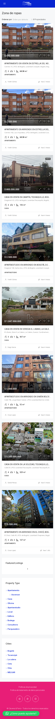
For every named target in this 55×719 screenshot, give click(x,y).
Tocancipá (12, 655)
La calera (12, 659)
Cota (10, 664)
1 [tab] (29, 570)
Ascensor (15, 595)
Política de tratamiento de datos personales (27, 690)
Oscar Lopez (12, 415)
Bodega (11, 620)
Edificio (11, 616)
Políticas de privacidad (28, 687)
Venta (48, 27)
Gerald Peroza (12, 483)
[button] (21, 713)
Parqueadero (13, 629)
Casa (10, 599)
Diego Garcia (12, 347)
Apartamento (13, 590)
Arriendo (47, 93)
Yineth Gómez (12, 82)
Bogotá (11, 651)
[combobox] (22, 19)
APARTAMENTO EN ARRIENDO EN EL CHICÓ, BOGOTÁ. (28, 532)
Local (10, 612)
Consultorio (13, 625)
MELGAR (11, 672)
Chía (10, 668)
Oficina (11, 603)
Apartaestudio (14, 607)
